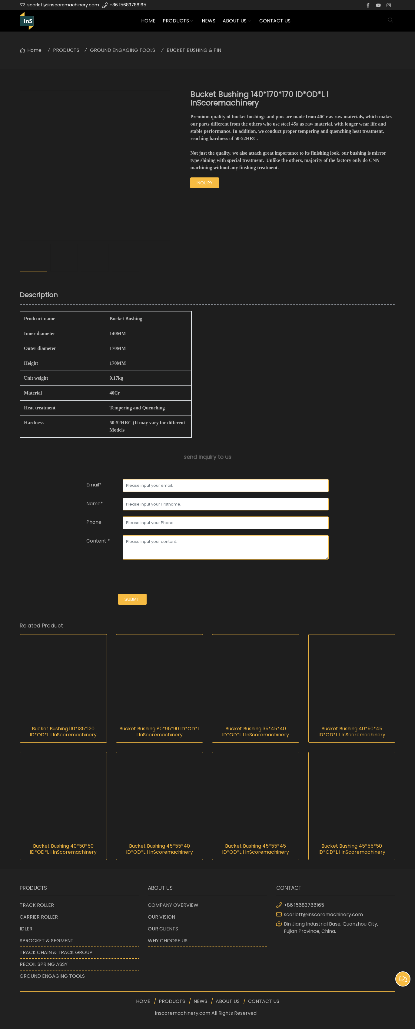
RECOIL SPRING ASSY (44, 964)
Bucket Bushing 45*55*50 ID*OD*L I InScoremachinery (351, 849)
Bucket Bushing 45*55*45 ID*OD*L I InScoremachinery (255, 849)
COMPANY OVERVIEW (173, 905)
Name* (94, 503)
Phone (93, 522)
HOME (148, 20)
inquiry (205, 183)
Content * (98, 540)
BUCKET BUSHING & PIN (194, 50)
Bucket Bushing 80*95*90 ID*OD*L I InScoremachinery (159, 732)
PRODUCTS (176, 20)
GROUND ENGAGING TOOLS (122, 50)
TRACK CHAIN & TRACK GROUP (56, 952)
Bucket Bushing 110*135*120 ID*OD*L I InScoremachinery (63, 732)
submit (133, 599)
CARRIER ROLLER (39, 916)
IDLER (26, 928)
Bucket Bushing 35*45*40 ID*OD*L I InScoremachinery (255, 732)
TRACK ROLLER (37, 905)
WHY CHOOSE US (168, 940)
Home (34, 50)
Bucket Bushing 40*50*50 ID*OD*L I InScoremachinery (63, 849)
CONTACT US (274, 20)
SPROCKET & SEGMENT (47, 940)
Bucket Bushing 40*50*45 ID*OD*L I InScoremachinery (351, 732)
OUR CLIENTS (163, 928)
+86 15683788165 (128, 5)
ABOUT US (235, 20)
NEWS (208, 20)
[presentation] (132, 577)
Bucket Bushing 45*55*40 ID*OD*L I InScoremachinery (159, 849)
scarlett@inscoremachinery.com (63, 5)
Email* (93, 484)
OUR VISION (161, 916)
